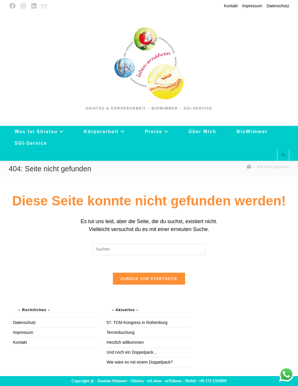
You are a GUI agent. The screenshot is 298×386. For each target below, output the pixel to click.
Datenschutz (278, 5)
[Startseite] (249, 167)
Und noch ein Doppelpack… (132, 352)
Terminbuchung (120, 332)
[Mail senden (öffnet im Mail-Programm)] (44, 6)
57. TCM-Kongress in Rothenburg (137, 322)
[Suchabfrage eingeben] (149, 249)
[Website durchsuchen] (283, 155)
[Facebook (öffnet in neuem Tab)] (13, 6)
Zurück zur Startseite (149, 278)
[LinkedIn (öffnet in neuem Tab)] (34, 6)
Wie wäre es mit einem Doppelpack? (140, 362)
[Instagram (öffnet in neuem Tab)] (23, 6)
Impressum (252, 5)
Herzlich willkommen (125, 342)
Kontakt (230, 5)
